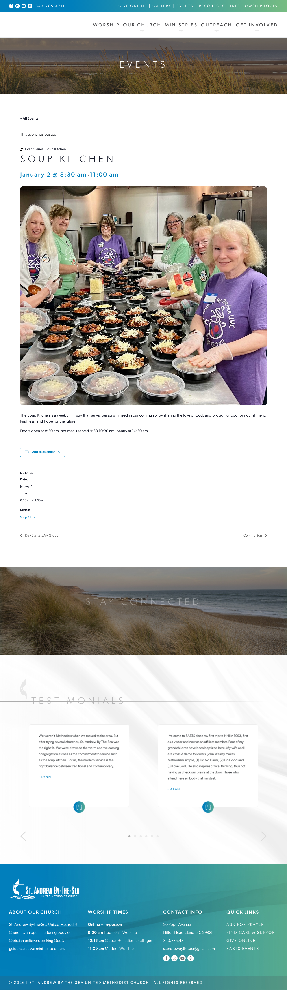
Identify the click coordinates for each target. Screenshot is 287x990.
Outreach (217, 25)
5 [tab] (152, 836)
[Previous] (23, 836)
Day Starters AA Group (41, 535)
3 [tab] (141, 836)
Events (185, 6)
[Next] (264, 836)
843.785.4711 (50, 6)
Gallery (161, 6)
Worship (106, 25)
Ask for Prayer (245, 925)
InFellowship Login (254, 6)
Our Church (142, 25)
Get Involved (257, 25)
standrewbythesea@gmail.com (189, 949)
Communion (253, 535)
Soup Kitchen (28, 517)
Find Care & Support (251, 933)
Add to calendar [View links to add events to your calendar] (43, 452)
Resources (212, 6)
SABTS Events (242, 949)
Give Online (132, 6)
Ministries (181, 25)
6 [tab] (158, 836)
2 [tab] (135, 836)
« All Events (29, 118)
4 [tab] (146, 836)
